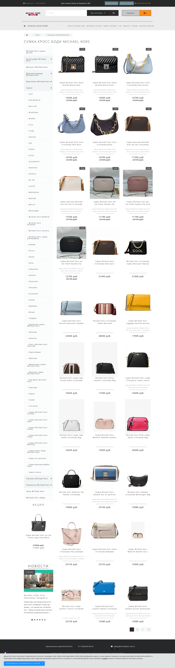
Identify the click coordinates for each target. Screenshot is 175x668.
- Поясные (32, 387)
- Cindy (30, 131)
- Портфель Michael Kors (36, 380)
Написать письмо (126, 3)
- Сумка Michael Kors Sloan (37, 436)
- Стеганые (32, 406)
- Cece (30, 125)
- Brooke (31, 118)
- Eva (29, 143)
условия (104, 658)
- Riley (30, 263)
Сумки (29, 88)
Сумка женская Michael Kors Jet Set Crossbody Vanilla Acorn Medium (71, 204)
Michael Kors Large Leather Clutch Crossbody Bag (71, 608)
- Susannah (32, 294)
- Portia (30, 251)
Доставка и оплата (92, 26)
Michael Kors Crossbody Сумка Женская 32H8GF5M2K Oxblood (104, 323)
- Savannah (32, 281)
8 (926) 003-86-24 (87, 646)
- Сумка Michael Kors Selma (37, 428)
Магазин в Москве (146, 26)
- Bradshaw (32, 112)
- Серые (31, 394)
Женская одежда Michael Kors (34, 74)
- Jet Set (31, 180)
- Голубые (32, 318)
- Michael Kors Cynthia (38, 231)
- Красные (32, 358)
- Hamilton (32, 168)
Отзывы (134, 26)
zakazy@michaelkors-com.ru (124, 646)
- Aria (30, 94)
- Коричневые (34, 352)
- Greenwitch (33, 161)
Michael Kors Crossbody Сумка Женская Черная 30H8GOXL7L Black (137, 263)
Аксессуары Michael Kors (36, 60)
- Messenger (33, 211)
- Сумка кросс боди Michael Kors (36, 451)
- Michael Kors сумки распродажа (37, 237)
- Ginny (30, 155)
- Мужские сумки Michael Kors (35, 373)
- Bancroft (32, 106)
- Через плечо (34, 472)
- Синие (31, 400)
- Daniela (31, 137)
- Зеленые (32, 332)
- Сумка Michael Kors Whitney (37, 444)
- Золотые (32, 338)
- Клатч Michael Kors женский (37, 345)
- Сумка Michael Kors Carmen (37, 413)
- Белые (31, 312)
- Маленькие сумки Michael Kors (36, 365)
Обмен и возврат (109, 26)
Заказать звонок (111, 3)
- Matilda (31, 198)
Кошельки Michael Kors (38, 485)
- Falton (31, 149)
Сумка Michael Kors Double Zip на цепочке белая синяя (105, 494)
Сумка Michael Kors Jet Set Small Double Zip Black (71, 263)
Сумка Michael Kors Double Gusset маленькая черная (137, 608)
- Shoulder (32, 287)
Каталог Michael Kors (74, 26)
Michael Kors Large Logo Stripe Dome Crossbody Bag (71, 380)
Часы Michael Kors (35, 491)
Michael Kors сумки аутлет (36, 52)
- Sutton (31, 300)
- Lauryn (31, 186)
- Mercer (31, 204)
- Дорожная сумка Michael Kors (36, 325)
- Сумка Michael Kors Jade (37, 420)
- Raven (30, 257)
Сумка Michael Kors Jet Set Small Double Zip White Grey (105, 204)
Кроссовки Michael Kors (38, 81)
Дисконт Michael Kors (37, 67)
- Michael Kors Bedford (38, 217)
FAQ (119, 26)
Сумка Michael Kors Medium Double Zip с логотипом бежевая (138, 551)
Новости (125, 26)
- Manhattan (33, 192)
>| (148, 629)
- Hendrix (31, 174)
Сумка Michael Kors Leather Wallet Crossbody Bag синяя (104, 608)
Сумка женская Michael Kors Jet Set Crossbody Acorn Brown (138, 144)
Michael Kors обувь (36, 498)
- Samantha (32, 269)
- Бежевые (32, 306)
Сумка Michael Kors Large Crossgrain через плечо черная (138, 380)
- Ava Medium (33, 100)
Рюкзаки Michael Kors (37, 478)
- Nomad (31, 244)
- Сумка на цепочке (36, 458)
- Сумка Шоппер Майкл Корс (38, 465)
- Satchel (31, 275)
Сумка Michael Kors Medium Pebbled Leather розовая (105, 437)
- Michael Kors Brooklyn (34, 224)
